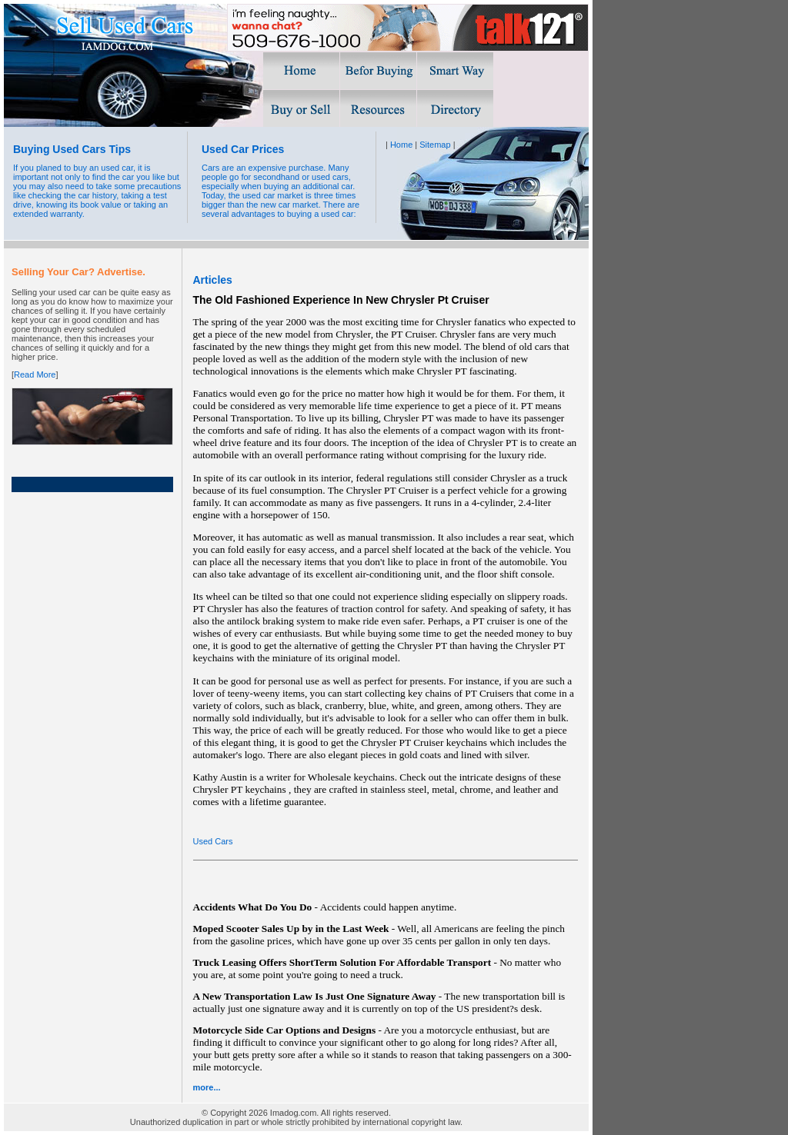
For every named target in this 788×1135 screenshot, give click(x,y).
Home (401, 144)
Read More (34, 374)
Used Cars (213, 841)
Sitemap (434, 144)
